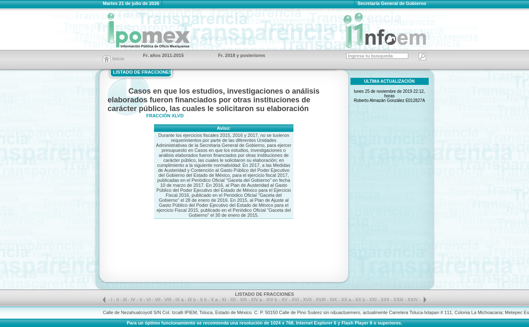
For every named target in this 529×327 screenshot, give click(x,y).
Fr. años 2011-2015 (163, 55)
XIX (334, 299)
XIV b (271, 299)
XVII (308, 299)
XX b (360, 299)
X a (214, 299)
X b (203, 299)
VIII (168, 299)
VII (158, 299)
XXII (386, 299)
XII (233, 299)
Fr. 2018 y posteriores (241, 55)
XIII (244, 299)
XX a (346, 299)
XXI (373, 299)
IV (133, 299)
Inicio (118, 58)
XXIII (399, 299)
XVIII (321, 299)
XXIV (413, 299)
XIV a (256, 299)
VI (149, 299)
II (118, 299)
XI (224, 299)
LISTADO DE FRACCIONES (142, 71)
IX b (192, 299)
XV (285, 299)
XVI (295, 299)
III (125, 299)
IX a (180, 299)
